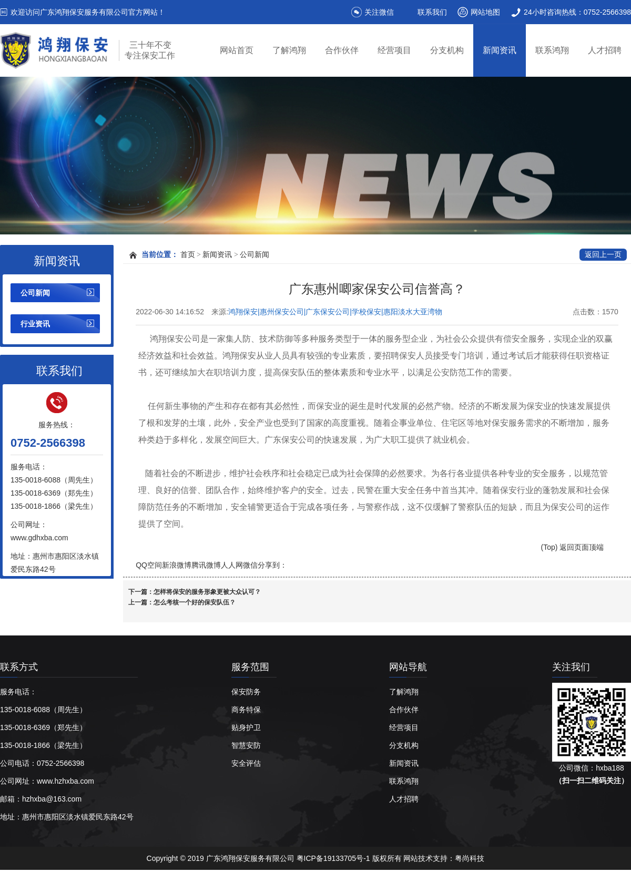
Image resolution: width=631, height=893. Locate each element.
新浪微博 (176, 565)
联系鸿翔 (552, 50)
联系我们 (432, 12)
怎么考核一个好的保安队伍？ (195, 602)
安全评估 (246, 763)
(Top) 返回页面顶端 (572, 547)
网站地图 (485, 12)
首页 (187, 255)
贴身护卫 (246, 727)
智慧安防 (246, 745)
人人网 (232, 565)
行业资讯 (35, 324)
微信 (250, 565)
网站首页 (236, 50)
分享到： (272, 565)
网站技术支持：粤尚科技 (443, 858)
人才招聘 (605, 50)
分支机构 (447, 50)
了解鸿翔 (289, 50)
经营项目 (394, 50)
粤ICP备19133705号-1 (334, 858)
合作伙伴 (342, 50)
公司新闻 (35, 293)
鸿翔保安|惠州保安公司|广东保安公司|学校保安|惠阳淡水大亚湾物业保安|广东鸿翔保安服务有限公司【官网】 (335, 312)
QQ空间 (149, 565)
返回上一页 (603, 255)
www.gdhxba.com (39, 537)
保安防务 (246, 691)
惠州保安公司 (186, 881)
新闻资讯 (499, 50)
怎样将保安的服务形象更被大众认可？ (207, 592)
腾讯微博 (206, 565)
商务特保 (246, 709)
